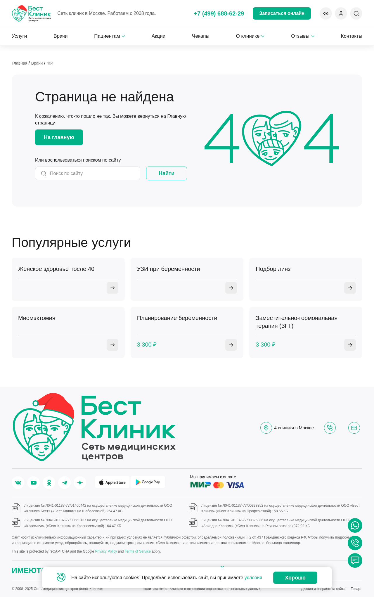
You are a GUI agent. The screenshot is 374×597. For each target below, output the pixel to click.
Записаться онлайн (281, 13)
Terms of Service (138, 551)
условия (253, 577)
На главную (59, 137)
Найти (166, 173)
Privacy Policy (106, 551)
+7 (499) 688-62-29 (219, 13)
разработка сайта (331, 589)
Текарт (356, 589)
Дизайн (307, 589)
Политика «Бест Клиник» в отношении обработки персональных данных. (202, 589)
